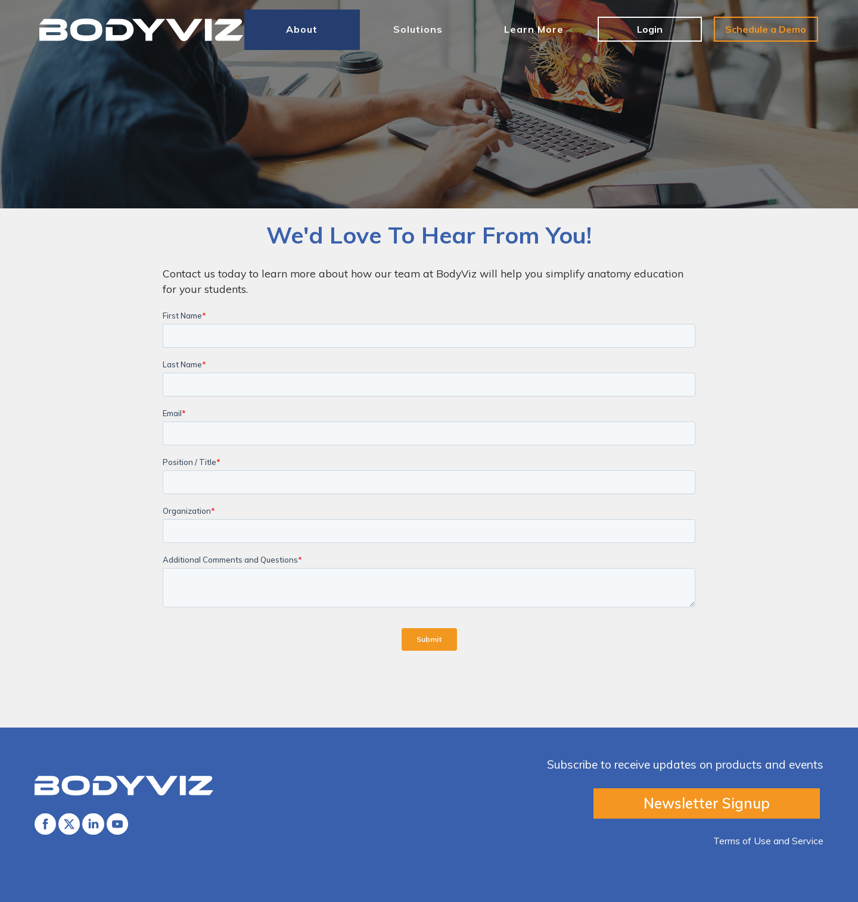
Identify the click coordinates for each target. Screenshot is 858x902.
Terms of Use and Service (768, 841)
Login (650, 29)
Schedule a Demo (765, 29)
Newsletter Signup (707, 803)
